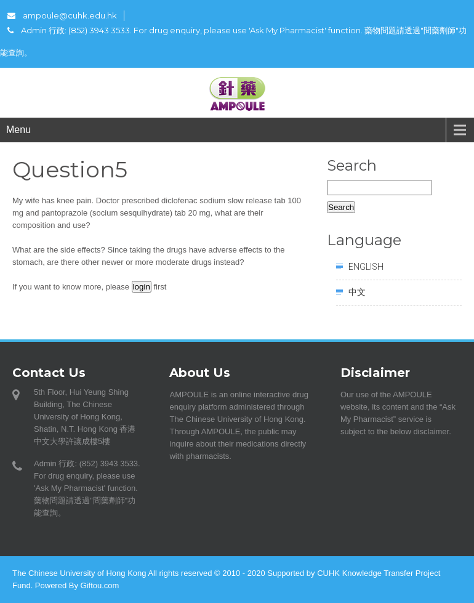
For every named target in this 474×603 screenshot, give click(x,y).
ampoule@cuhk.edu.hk (62, 15)
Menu (18, 129)
